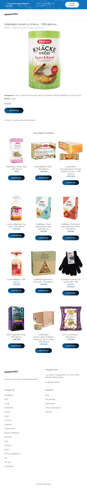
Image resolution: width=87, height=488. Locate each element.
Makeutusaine (9, 429)
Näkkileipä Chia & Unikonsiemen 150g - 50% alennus (43, 226)
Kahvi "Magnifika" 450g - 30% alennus (16, 335)
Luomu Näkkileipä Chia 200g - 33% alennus (16, 225)
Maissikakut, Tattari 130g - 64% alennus (16, 167)
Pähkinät (7, 445)
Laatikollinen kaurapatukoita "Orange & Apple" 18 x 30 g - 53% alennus (70, 170)
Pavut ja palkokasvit (12, 454)
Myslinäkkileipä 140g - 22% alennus (43, 167)
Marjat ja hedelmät (45, 95)
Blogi (47, 395)
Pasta (6, 449)
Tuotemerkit (24, 95)
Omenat (72, 95)
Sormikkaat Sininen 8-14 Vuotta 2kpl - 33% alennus (70, 281)
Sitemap (48, 412)
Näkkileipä (64, 95)
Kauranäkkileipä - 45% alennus (16, 280)
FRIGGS (57, 95)
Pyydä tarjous (72, 4)
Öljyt (6, 441)
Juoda (6, 403)
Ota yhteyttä (50, 399)
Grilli (6, 399)
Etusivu (7, 28)
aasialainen (8, 395)
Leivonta (7, 420)
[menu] (81, 14)
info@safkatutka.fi (52, 382)
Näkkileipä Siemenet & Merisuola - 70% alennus (43, 280)
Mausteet (33, 95)
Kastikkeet (8, 408)
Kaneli (78, 95)
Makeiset (8, 424)
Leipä (17, 95)
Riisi (5, 458)
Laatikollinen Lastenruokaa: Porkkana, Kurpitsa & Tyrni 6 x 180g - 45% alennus (43, 338)
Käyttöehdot (50, 403)
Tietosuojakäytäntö (53, 408)
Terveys (7, 462)
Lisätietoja (14, 110)
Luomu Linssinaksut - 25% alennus (70, 335)
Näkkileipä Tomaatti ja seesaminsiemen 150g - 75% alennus (70, 226)
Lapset (7, 412)
